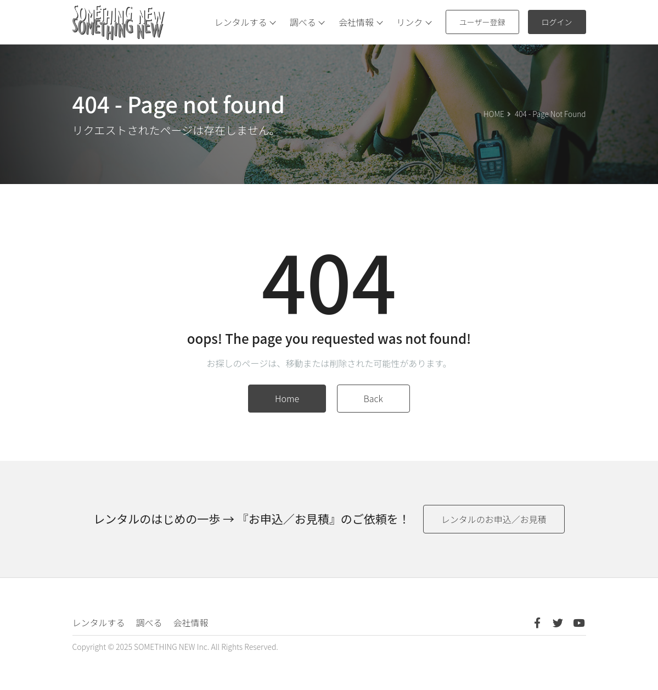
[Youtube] (579, 622)
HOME (493, 113)
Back (373, 398)
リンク (416, 22)
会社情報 (363, 22)
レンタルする (248, 22)
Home (287, 398)
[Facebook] (537, 622)
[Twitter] (558, 622)
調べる (310, 22)
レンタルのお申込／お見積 (494, 519)
